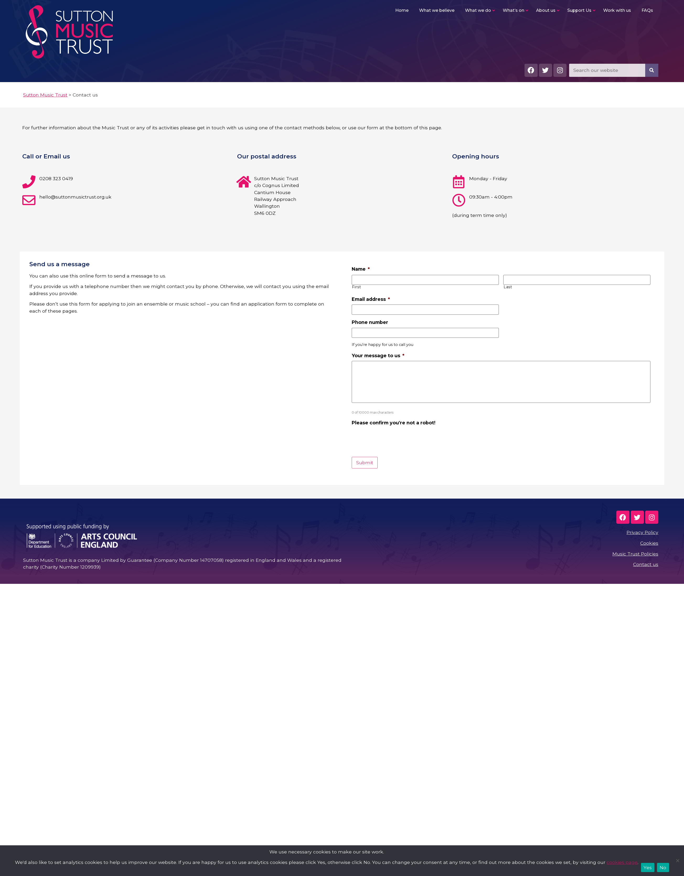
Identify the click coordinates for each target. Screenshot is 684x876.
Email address (371, 299)
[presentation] (391, 438)
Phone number (370, 322)
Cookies (649, 543)
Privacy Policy (642, 532)
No (663, 867)
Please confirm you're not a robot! (393, 422)
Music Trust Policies (635, 554)
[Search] (651, 70)
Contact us (645, 564)
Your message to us (378, 355)
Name (361, 269)
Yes (648, 867)
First (356, 287)
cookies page (622, 862)
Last (508, 287)
